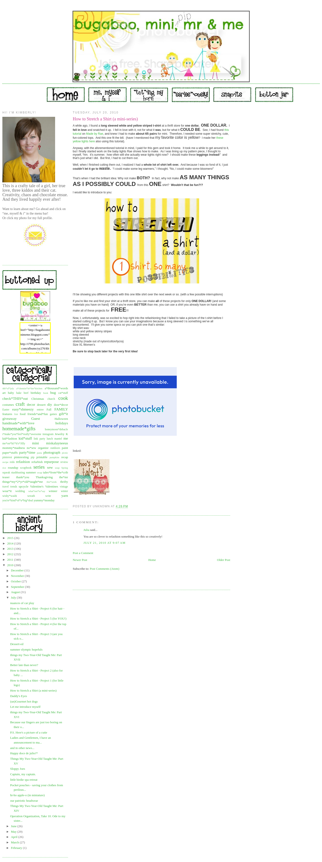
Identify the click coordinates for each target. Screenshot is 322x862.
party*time (27, 452)
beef (26, 393)
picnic (65, 453)
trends (13, 486)
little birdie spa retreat (23, 779)
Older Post (223, 560)
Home (152, 560)
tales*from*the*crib (55, 472)
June (14, 826)
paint (65, 448)
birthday (36, 393)
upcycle (23, 486)
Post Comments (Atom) (104, 568)
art (4, 393)
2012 (10, 554)
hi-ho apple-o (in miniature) (27, 795)
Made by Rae (94, 133)
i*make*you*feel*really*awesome (21, 434)
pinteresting (21, 457)
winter (64, 491)
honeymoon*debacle (56, 429)
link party (39, 438)
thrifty (64, 481)
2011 (10, 559)
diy (49, 404)
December (18, 570)
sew (50, 467)
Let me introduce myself (25, 706)
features (7, 414)
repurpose (51, 462)
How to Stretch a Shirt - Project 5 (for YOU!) (38, 618)
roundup (13, 467)
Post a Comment (83, 553)
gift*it (63, 414)
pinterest (7, 457)
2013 (10, 548)
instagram (47, 434)
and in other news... (22, 748)
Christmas (37, 398)
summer (31, 472)
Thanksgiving (44, 477)
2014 (10, 543)
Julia (86, 530)
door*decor (61, 404)
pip (32, 457)
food (23, 414)
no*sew (31, 448)
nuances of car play (22, 603)
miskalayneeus (57, 443)
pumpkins (54, 457)
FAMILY (61, 409)
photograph (51, 452)
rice (4, 468)
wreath (31, 496)
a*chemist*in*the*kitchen (29, 388)
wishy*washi (9, 496)
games (53, 414)
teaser (6, 477)
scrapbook (25, 467)
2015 (10, 538)
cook (63, 398)
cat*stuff (63, 393)
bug (53, 392)
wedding (20, 491)
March (15, 842)
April (14, 837)
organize (43, 448)
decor (31, 404)
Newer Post (80, 560)
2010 (10, 565)
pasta (39, 453)
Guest (35, 418)
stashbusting (18, 472)
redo (12, 462)
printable (41, 457)
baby (11, 393)
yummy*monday (44, 500)
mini (35, 443)
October (16, 581)
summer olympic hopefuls (26, 649)
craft (20, 404)
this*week (52, 482)
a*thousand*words (56, 388)
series (39, 467)
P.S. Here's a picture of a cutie (28, 732)
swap (39, 472)
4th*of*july (8, 388)
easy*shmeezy (23, 409)
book (45, 393)
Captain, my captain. (23, 774)
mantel (58, 438)
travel (5, 486)
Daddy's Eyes (18, 696)
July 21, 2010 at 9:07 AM (104, 542)
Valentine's (37, 486)
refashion (23, 462)
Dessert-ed (16, 644)
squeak (6, 472)
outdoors (55, 448)
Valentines (51, 486)
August (16, 592)
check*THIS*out (15, 398)
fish (16, 414)
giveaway (9, 418)
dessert (41, 404)
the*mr (63, 477)
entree (40, 409)
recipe (5, 462)
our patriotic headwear (24, 800)
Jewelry (59, 434)
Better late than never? (24, 665)
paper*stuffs (10, 452)
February (17, 848)
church (51, 398)
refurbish (37, 462)
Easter (5, 409)
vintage (64, 486)
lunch (50, 438)
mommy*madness (13, 448)
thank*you (22, 477)
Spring (64, 468)
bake (18, 393)
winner (53, 491)
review (64, 462)
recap (64, 457)
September (18, 587)
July (14, 597)
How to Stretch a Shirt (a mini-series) (33, 690)
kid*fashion (9, 438)
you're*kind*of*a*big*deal (17, 500)
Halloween (61, 419)
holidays (61, 423)
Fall (49, 409)
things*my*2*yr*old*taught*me (22, 481)
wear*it (7, 491)
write (48, 496)
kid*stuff (25, 438)
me (65, 438)
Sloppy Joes (17, 768)
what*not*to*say (36, 491)
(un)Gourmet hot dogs (24, 701)
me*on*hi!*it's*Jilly (13, 443)
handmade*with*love (18, 423)
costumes (8, 404)
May (14, 831)
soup (57, 468)
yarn (64, 495)
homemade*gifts (19, 428)
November (18, 576)
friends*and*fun (37, 414)
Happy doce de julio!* (24, 753)
